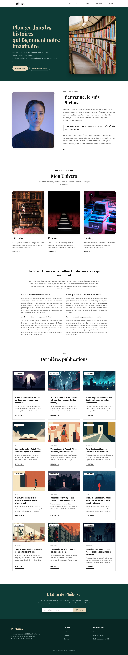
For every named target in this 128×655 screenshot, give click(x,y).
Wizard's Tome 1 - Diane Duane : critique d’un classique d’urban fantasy (63, 400)
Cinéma (94, 3)
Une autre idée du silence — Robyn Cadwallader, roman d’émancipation (26, 500)
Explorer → (19, 415)
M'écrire (67, 150)
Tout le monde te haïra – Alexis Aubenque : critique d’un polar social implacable (98, 500)
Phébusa (18, 3)
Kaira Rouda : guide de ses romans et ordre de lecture (97, 450)
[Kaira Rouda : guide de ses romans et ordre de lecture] (99, 441)
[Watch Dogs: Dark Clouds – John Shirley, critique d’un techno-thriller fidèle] (99, 390)
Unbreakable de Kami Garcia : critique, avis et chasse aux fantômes (27, 400)
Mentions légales (98, 635)
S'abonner (79, 610)
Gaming (102, 3)
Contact (112, 3)
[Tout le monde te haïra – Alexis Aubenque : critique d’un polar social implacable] (99, 490)
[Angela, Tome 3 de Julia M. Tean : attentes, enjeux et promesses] (29, 441)
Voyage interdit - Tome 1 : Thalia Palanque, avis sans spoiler (64, 450)
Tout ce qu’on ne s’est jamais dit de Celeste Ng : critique (28, 550)
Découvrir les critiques (39, 68)
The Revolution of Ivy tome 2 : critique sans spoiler (63, 550)
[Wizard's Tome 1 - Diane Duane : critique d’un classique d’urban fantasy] (64, 390)
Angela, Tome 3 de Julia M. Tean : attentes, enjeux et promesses (28, 450)
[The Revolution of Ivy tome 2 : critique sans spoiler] (64, 542)
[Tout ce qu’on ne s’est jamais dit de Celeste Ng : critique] (29, 542)
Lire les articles (20, 68)
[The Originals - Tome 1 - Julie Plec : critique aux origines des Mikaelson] (99, 542)
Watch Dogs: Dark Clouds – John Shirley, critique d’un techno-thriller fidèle (99, 400)
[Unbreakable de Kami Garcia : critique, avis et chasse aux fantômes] (29, 390)
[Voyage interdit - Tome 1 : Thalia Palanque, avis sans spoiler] (64, 441)
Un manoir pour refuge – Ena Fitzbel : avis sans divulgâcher (62, 499)
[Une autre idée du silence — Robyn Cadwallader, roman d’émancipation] (29, 490)
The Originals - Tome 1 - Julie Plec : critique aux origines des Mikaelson (98, 552)
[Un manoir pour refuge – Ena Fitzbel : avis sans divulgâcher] (64, 490)
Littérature (83, 3)
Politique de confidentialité (101, 639)
